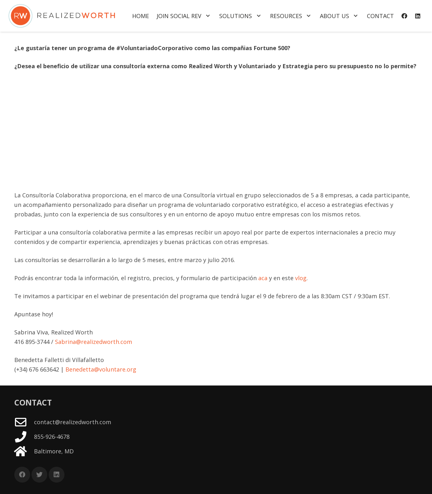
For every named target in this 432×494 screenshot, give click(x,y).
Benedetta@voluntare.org (100, 369)
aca (262, 278)
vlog (301, 278)
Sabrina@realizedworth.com (93, 342)
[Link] (62, 16)
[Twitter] (39, 475)
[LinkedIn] (417, 16)
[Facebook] (404, 16)
